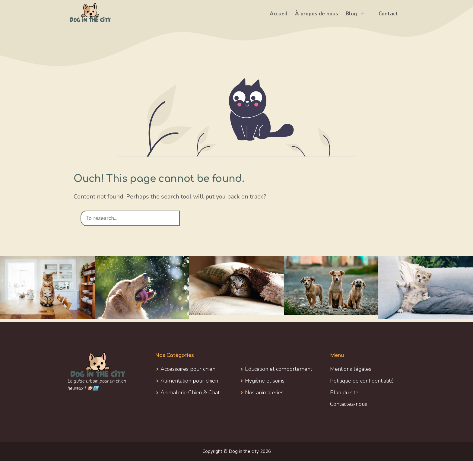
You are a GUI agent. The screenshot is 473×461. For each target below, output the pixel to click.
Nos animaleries (264, 392)
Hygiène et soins (264, 380)
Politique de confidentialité (362, 380)
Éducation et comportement (278, 369)
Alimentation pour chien (189, 380)
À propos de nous (316, 13)
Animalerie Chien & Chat (190, 392)
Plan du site (344, 392)
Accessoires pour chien (187, 369)
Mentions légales (350, 369)
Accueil (278, 13)
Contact (388, 13)
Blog (358, 14)
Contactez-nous (348, 404)
